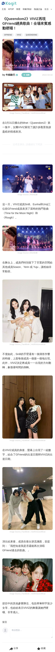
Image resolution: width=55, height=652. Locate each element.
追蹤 (26, 75)
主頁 (4, 9)
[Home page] (9, 4)
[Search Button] (51, 9)
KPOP (11, 9)
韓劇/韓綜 (27, 9)
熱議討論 (38, 9)
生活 (46, 9)
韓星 (18, 9)
